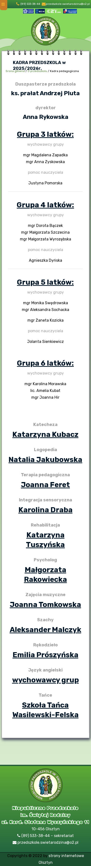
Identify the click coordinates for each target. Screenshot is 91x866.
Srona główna (15, 71)
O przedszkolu (37, 71)
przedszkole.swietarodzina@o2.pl (68, 4)
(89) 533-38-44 (30, 4)
